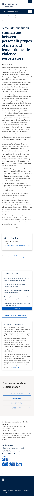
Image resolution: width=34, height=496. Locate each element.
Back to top (6, 474)
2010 (7, 15)
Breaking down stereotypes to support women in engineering (16, 291)
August (11, 15)
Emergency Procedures (7, 490)
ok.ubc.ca (16, 367)
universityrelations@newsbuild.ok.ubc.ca (18, 245)
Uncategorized (21, 258)
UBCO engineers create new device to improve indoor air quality (16, 298)
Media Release (17, 256)
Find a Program (16, 393)
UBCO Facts (16, 408)
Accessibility (5, 493)
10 (14, 15)
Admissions (16, 398)
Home (3, 15)
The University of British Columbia (12, 3)
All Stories (17, 308)
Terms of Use (18, 490)
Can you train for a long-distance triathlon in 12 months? (14, 285)
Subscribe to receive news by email (13, 448)
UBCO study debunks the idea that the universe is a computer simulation (16, 279)
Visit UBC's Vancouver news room (13, 451)
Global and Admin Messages (11, 454)
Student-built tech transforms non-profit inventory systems (17, 304)
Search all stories (7, 445)
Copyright (25, 490)
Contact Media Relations (14, 315)
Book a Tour (16, 403)
